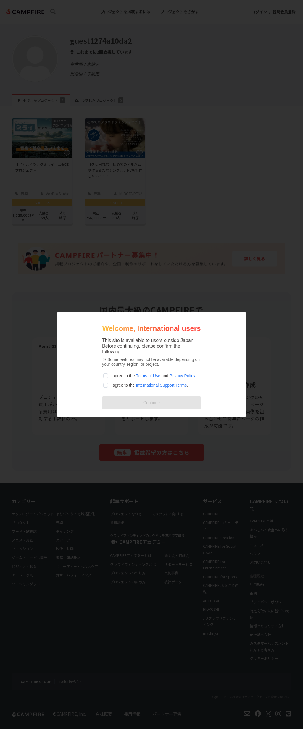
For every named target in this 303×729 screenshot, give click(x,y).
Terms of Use (148, 375)
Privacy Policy (182, 375)
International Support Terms (161, 385)
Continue (151, 402)
